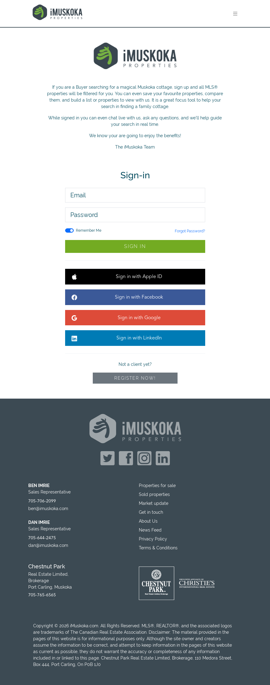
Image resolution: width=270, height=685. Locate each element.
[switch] (69, 230)
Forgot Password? (190, 231)
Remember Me (88, 230)
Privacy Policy (153, 538)
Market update (153, 503)
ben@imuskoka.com (48, 508)
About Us (148, 521)
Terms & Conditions (158, 547)
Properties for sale (157, 485)
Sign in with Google (116, 318)
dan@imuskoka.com (48, 545)
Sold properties (154, 494)
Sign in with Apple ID (117, 277)
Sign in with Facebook (117, 297)
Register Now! (135, 378)
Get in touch (151, 512)
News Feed (150, 530)
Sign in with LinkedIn (117, 338)
